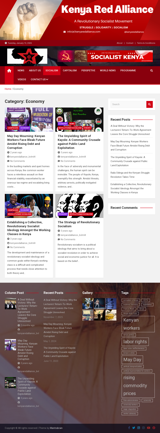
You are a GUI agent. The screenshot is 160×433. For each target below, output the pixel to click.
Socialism (52, 70)
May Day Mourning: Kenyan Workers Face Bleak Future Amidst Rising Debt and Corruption (26, 142)
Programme (128, 70)
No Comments (17, 161)
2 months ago (26, 325)
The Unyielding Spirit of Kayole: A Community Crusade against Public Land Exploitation (79, 142)
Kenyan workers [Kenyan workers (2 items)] (131, 324)
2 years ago (14, 152)
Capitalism (70, 70)
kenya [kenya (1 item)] (141, 309)
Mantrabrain (56, 428)
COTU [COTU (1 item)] (145, 300)
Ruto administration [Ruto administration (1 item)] (130, 400)
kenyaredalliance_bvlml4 (21, 156)
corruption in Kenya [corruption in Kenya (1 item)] (130, 300)
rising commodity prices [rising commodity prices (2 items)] (135, 385)
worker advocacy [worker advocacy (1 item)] (129, 413)
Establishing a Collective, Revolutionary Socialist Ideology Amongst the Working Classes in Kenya (28, 228)
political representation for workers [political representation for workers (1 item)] (136, 371)
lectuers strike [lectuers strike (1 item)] (129, 353)
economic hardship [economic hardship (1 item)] (130, 305)
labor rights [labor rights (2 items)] (135, 341)
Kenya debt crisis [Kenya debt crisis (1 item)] (130, 313)
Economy (25, 128)
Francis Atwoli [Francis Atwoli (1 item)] (128, 309)
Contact (129, 43)
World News (108, 70)
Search (149, 104)
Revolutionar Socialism (70, 128)
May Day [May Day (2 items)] (132, 359)
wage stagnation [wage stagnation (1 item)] (129, 409)
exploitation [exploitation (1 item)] (147, 305)
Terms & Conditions (146, 43)
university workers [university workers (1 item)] (130, 405)
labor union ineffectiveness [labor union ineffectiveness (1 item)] (133, 348)
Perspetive (88, 70)
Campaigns (13, 128)
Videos (22, 79)
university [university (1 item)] (147, 400)
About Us (35, 70)
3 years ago (65, 152)
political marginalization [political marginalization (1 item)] (132, 366)
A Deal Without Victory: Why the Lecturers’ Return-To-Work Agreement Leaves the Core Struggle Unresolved (131, 130)
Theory (87, 128)
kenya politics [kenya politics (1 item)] (128, 335)
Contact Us (38, 79)
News (21, 70)
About (119, 43)
